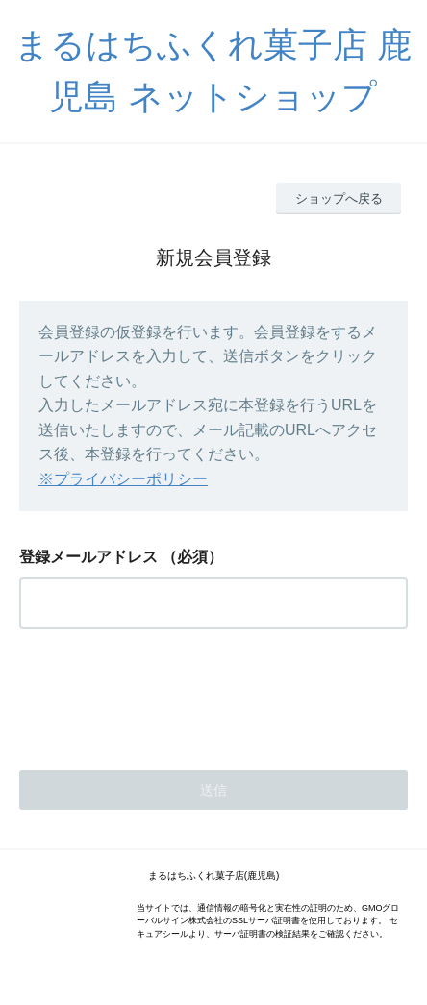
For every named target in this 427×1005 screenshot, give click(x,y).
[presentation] (165, 693)
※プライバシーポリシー (123, 479)
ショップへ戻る (339, 198)
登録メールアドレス (88, 557)
